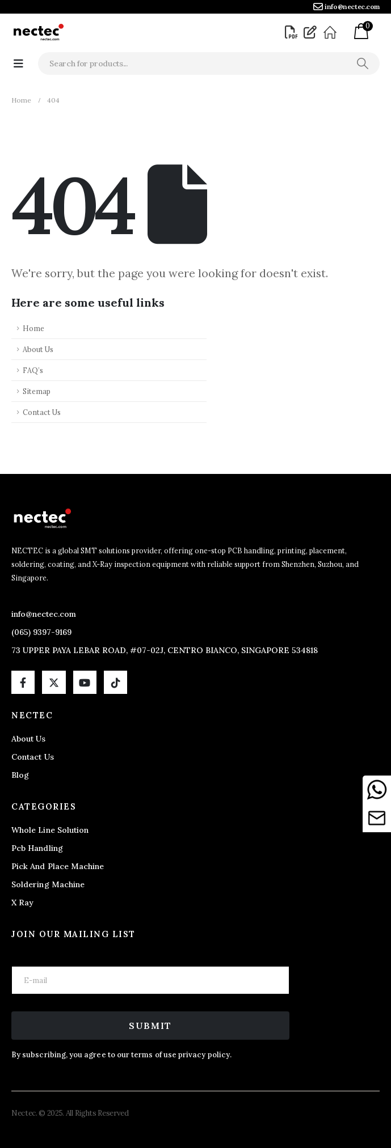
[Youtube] (84, 682)
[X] (53, 682)
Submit (150, 1025)
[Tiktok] (115, 682)
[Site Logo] (38, 32)
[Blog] (311, 32)
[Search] (362, 63)
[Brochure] (293, 32)
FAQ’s (33, 370)
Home (33, 328)
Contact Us (42, 412)
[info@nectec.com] (346, 7)
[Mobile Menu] (18, 63)
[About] (331, 32)
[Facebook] (23, 682)
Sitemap (37, 391)
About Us (38, 349)
